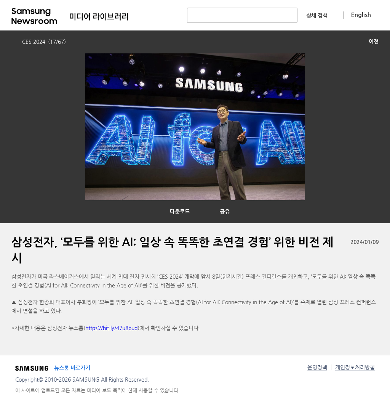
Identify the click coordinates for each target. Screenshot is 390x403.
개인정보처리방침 (355, 367)
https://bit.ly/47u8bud (111, 328)
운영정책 (317, 367)
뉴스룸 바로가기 (72, 368)
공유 (225, 211)
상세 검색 (317, 15)
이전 (374, 41)
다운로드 (180, 211)
